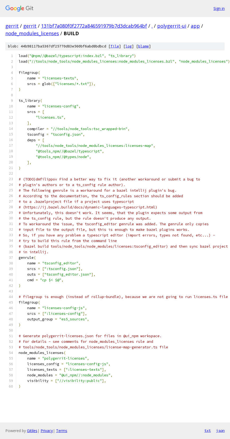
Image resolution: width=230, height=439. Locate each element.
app (195, 26)
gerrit (12, 26)
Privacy (47, 430)
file (114, 46)
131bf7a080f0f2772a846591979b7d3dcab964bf (94, 26)
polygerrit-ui (171, 26)
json (220, 430)
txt (207, 430)
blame (143, 46)
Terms (61, 430)
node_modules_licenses (32, 33)
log (128, 46)
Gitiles (32, 430)
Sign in (219, 8)
